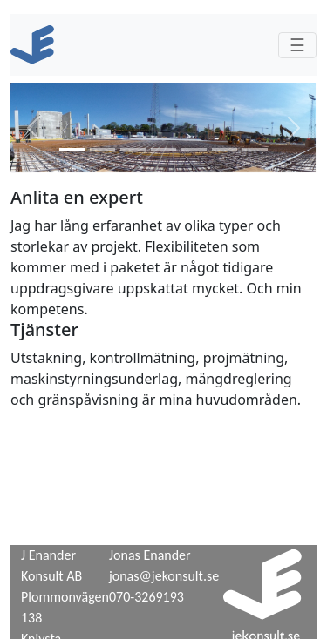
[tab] (72, 149)
